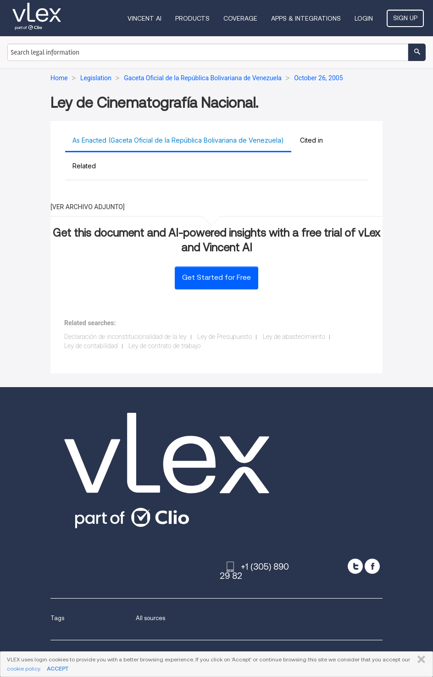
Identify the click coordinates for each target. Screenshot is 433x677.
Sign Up (405, 18)
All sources (150, 618)
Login (364, 18)
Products (192, 18)
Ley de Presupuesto (224, 336)
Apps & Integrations (306, 18)
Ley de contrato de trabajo (164, 346)
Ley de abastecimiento (294, 336)
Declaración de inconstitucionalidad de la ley (125, 336)
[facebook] (372, 566)
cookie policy (23, 668)
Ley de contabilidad (91, 346)
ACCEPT (57, 668)
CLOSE (419, 659)
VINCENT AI (144, 18)
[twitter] (355, 566)
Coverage (240, 18)
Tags (57, 618)
